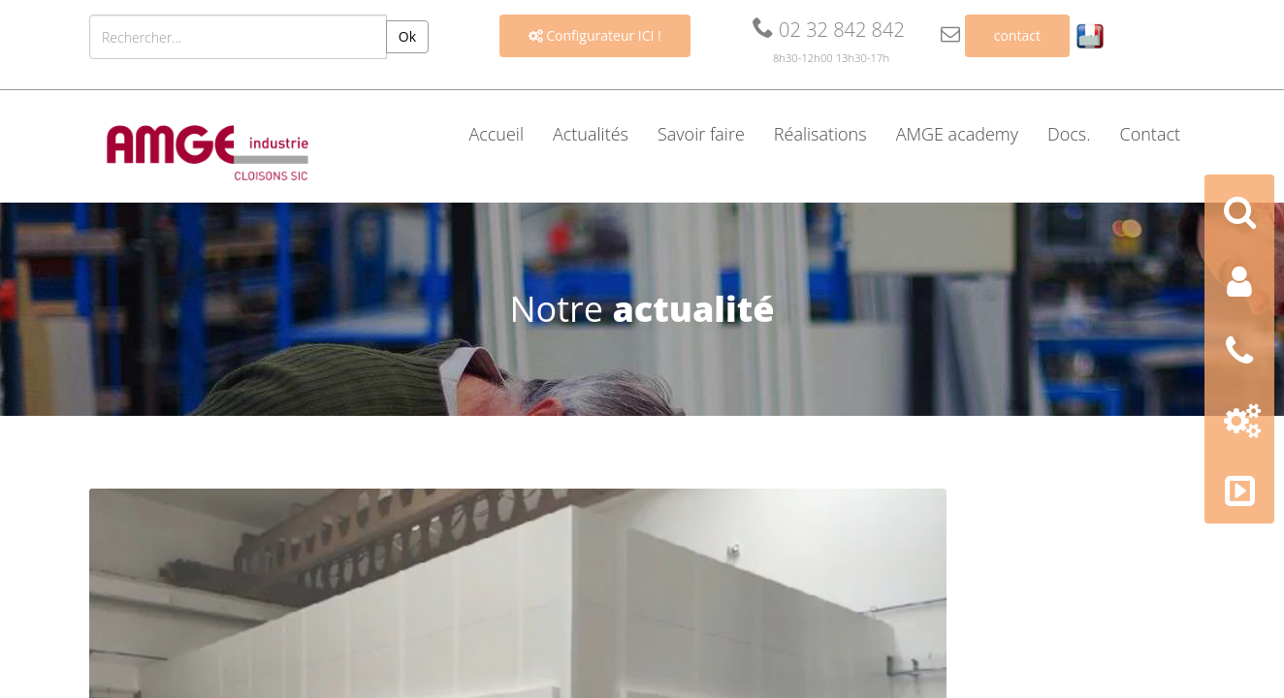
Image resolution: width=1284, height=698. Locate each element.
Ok (407, 36)
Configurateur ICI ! (595, 35)
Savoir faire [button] (701, 133)
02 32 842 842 (829, 29)
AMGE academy (957, 133)
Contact (1150, 133)
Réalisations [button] (820, 133)
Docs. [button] (1069, 133)
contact (1017, 35)
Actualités (590, 133)
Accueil (496, 133)
